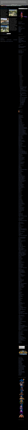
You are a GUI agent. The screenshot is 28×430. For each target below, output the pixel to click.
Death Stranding (20, 171)
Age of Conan (20, 115)
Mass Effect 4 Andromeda (22, 246)
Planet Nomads (20, 266)
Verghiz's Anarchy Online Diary (22, 41)
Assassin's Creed (21, 125)
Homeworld (20, 219)
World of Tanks (20, 333)
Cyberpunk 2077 (20, 165)
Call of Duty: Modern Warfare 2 (22, 151)
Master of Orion (20, 247)
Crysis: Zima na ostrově (22, 98)
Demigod (20, 172)
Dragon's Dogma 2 (21, 179)
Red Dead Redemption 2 (21, 272)
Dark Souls (20, 170)
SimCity (19, 288)
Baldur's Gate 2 (20, 137)
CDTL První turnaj (21, 359)
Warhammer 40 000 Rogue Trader (23, 326)
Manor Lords (20, 241)
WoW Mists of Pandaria (21, 337)
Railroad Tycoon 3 (21, 269)
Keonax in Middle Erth (21, 38)
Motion (19, 45)
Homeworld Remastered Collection (23, 220)
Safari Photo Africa (21, 280)
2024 (20, 57)
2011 (20, 71)
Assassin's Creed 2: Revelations (22, 128)
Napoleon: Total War (21, 255)
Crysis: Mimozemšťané (22, 99)
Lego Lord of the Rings (21, 231)
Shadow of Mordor (21, 284)
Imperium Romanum (4, 34)
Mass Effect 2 (20, 244)
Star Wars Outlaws (21, 294)
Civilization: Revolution (21, 157)
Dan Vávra (20, 168)
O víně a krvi (20, 259)
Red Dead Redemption (21, 271)
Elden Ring (20, 182)
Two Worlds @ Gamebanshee (22, 46)
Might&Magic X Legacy (21, 252)
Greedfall (20, 211)
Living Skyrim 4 (20, 233)
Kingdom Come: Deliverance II (22, 229)
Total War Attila (20, 312)
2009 (20, 73)
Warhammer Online (21, 327)
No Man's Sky (20, 258)
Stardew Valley (20, 296)
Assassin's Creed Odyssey (22, 130)
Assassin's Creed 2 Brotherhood (22, 127)
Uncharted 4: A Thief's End (22, 321)
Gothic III (20, 206)
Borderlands (20, 144)
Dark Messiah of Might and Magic (22, 169)
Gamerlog (20, 42)
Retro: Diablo (20, 274)
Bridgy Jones (20, 145)
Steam (19, 297)
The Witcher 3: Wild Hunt (21, 309)
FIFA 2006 (20, 196)
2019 (20, 62)
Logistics (20, 234)
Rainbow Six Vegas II (21, 270)
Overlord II (20, 261)
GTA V (19, 212)
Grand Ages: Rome (21, 208)
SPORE (19, 293)
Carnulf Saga (20, 39)
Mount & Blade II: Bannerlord (22, 253)
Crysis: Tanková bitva (22, 100)
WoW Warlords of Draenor (22, 338)
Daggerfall (20, 167)
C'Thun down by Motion (21, 368)
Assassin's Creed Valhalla (22, 132)
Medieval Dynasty (21, 249)
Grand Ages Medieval (21, 207)
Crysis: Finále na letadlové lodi (23, 97)
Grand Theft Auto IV (21, 209)
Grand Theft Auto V (21, 210)
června (21, 81)
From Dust (20, 198)
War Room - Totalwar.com (22, 23)
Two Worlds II (20, 319)
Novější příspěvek (2, 39)
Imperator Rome (20, 222)
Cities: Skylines (20, 155)
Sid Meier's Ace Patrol (21, 286)
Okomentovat (2, 38)
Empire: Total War (21, 186)
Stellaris (19, 299)
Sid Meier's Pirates (21, 287)
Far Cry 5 (20, 194)
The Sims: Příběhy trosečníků (22, 307)
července (21, 80)
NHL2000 (20, 257)
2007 (20, 107)
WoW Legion (20, 336)
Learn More (13, 4)
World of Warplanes (21, 334)
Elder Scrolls (20, 183)
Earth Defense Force (21, 181)
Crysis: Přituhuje (22, 103)
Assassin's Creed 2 (21, 126)
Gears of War (20, 200)
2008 (20, 74)
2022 (20, 59)
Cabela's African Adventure (22, 146)
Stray (19, 301)
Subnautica (20, 302)
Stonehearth (20, 300)
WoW (19, 335)
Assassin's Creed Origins (21, 131)
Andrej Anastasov (21, 117)
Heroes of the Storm (21, 217)
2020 (20, 61)
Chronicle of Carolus (21, 40)
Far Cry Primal (20, 195)
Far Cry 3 (20, 193)
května (21, 82)
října (20, 77)
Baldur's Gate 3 (20, 138)
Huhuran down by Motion (21, 371)
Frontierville (20, 199)
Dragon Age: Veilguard (21, 178)
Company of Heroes (21, 158)
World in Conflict (20, 331)
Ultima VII (20, 320)
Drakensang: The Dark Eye (22, 180)
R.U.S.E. (20, 268)
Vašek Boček (20, 323)
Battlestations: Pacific (21, 140)
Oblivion (19, 260)
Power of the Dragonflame (22, 365)
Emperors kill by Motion (21, 369)
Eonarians (20, 27)
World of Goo (20, 332)
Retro (19, 273)
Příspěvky (20, 346)
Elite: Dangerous (20, 185)
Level (19, 232)
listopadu (21, 76)
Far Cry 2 (20, 192)
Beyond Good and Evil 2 (21, 141)
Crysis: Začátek (22, 104)
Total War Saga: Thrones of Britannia (23, 313)
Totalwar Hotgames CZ (21, 47)
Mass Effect (20, 243)
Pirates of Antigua (21, 358)
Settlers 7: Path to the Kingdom (22, 283)
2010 (20, 72)
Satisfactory (20, 281)
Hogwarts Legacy (21, 218)
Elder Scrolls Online (21, 184)
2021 (20, 60)
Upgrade (20, 322)
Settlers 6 (20, 282)
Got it (16, 4)
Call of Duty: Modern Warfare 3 (22, 152)
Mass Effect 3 (20, 245)
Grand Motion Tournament (22, 372)
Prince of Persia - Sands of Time (22, 267)
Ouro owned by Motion (21, 367)
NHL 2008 (20, 256)
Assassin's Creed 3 (21, 129)
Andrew (19, 118)
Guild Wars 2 (20, 213)
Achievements (20, 116)
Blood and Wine (20, 143)
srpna (20, 79)
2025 (20, 56)
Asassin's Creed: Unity (21, 124)
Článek (19, 166)
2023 (20, 58)
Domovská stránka (9, 39)
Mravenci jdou (20, 370)
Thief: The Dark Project (21, 311)
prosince (21, 75)
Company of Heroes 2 (21, 159)
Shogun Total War (21, 285)
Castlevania (20, 154)
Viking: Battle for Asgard (21, 325)
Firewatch (20, 197)
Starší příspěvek (15, 39)
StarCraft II (20, 295)
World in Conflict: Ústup (22, 92)
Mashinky (20, 242)
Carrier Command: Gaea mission (22, 153)
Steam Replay (20, 298)
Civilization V (20, 156)
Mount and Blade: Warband (22, 254)
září (20, 78)
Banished (20, 139)
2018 (20, 63)
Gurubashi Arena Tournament (22, 366)
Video (19, 324)
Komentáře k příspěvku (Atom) (9, 41)
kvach (19, 230)
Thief (19, 310)
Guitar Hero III (20, 214)
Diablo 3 (20, 173)
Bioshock (20, 142)
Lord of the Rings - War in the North (23, 235)
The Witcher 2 (20, 308)
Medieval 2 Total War (21, 248)
